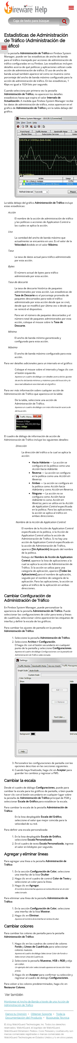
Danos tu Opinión (16, 1014)
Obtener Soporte (41, 1014)
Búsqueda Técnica (57, 1017)
